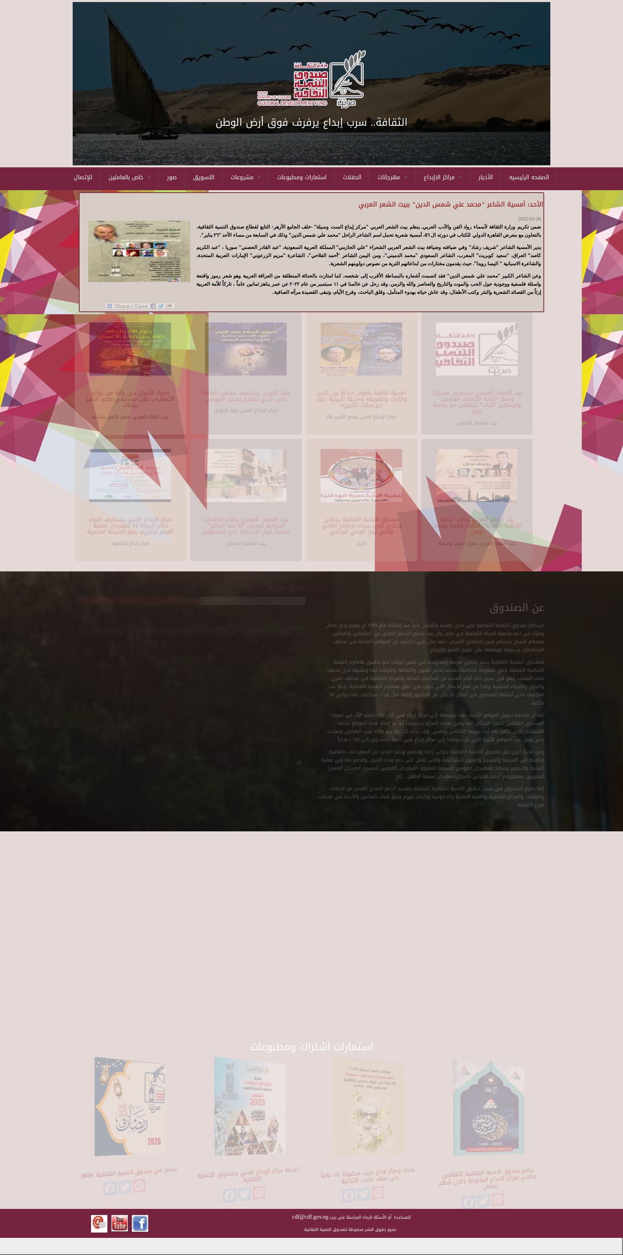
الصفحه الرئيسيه (529, 177)
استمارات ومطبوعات (302, 177)
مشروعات (246, 177)
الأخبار (485, 177)
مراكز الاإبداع (443, 177)
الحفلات (352, 177)
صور (172, 177)
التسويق (203, 177)
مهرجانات (392, 177)
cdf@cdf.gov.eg (310, 1216)
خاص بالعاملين (130, 177)
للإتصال (83, 177)
